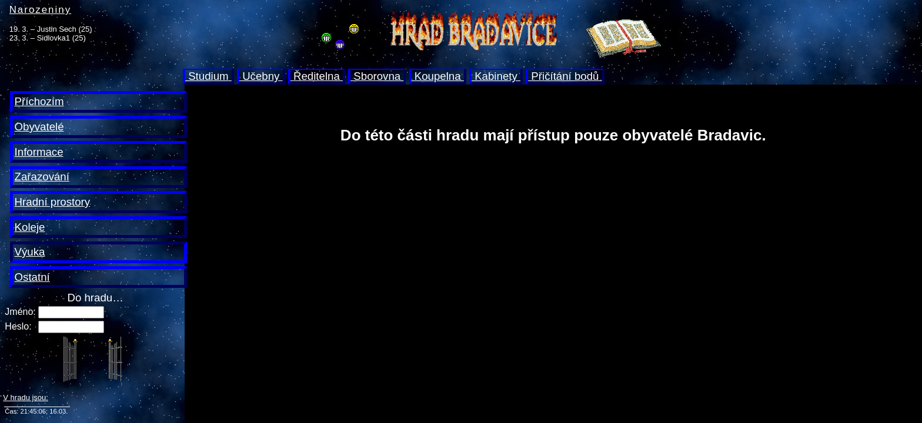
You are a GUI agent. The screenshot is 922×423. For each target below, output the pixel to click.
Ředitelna (316, 76)
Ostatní (32, 277)
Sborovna (376, 76)
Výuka (30, 252)
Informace (39, 152)
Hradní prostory (53, 202)
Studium (208, 76)
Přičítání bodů (565, 76)
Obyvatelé (39, 126)
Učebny (261, 76)
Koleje (30, 227)
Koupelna (438, 76)
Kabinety (496, 76)
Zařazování (42, 176)
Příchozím (39, 101)
